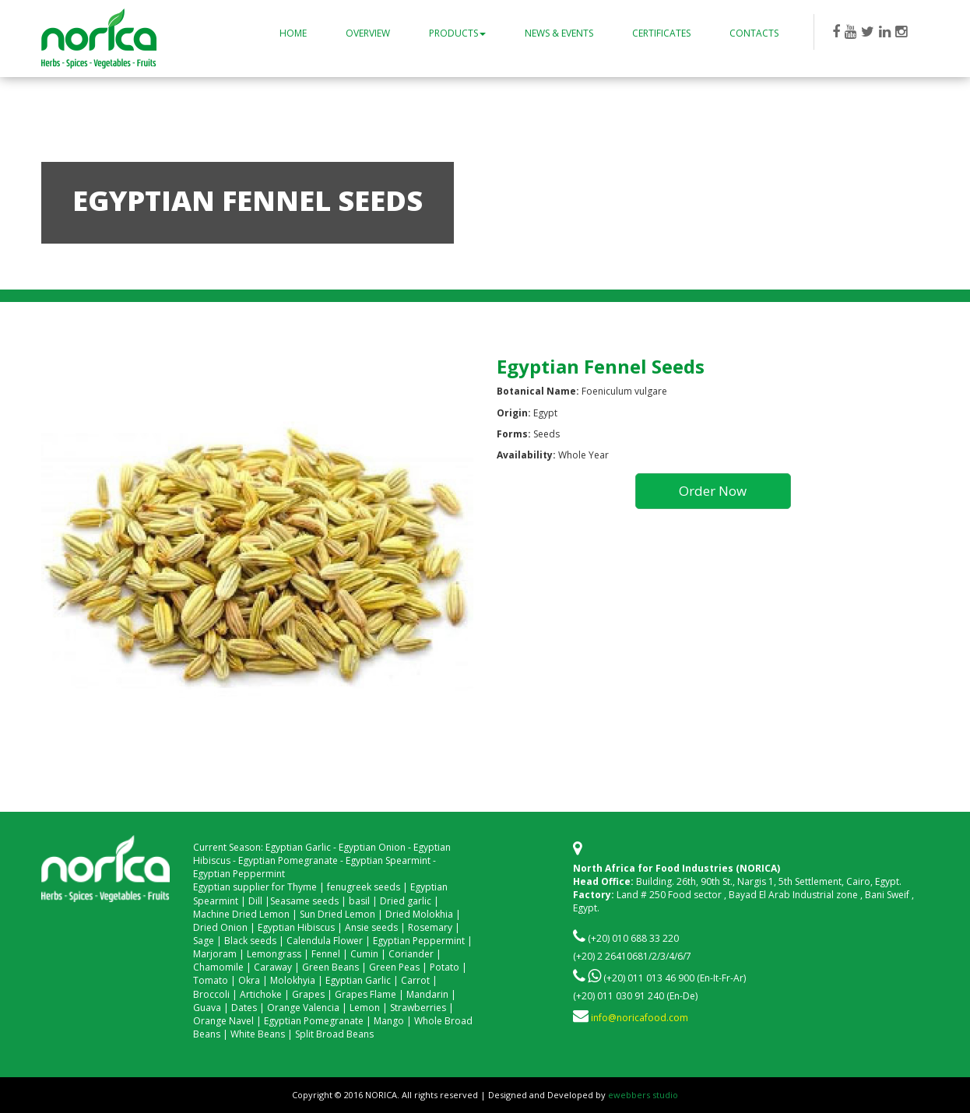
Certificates (661, 33)
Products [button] (457, 33)
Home (293, 33)
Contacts (753, 33)
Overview (368, 33)
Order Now (713, 491)
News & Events (559, 33)
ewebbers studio (643, 1095)
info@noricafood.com (639, 1017)
